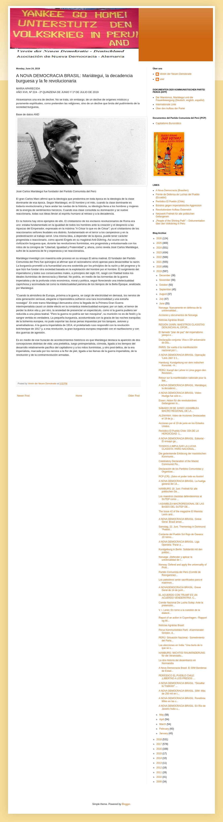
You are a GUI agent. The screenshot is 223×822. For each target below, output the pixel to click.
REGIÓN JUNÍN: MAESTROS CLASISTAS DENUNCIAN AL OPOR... (182, 326)
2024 (160, 247)
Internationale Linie (166, 104)
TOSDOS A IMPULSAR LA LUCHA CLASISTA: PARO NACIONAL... (177, 447)
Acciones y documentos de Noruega (178, 315)
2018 (160, 739)
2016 (160, 748)
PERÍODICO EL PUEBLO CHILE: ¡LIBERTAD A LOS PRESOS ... (177, 677)
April (162, 719)
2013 (160, 763)
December (165, 275)
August (163, 294)
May (162, 714)
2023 (160, 252)
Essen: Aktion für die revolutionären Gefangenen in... (178, 402)
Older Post (134, 395)
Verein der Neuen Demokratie (175, 74)
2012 (160, 767)
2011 (160, 772)
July (161, 299)
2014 (160, 758)
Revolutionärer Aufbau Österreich (173, 209)
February (164, 728)
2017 (160, 744)
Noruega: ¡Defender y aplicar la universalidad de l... (175, 558)
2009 (160, 781)
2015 (160, 753)
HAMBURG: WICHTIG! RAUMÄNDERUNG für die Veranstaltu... (182, 654)
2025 (160, 243)
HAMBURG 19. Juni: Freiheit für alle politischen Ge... (178, 490)
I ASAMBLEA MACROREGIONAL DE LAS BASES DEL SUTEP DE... (181, 505)
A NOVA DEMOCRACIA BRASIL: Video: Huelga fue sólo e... (180, 394)
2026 (160, 238)
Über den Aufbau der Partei (170, 108)
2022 (160, 257)
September (165, 289)
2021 (160, 262)
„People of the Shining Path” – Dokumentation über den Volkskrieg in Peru (180, 222)
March (163, 724)
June (162, 303)
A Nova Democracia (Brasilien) (172, 190)
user (162, 79)
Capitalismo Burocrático (168, 123)
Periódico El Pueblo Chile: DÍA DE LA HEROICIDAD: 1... (179, 432)
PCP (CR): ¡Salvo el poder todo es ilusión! (181, 476)
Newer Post (23, 395)
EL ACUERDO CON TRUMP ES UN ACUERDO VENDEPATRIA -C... (178, 596)
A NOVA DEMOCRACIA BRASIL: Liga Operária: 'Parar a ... (179, 543)
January (164, 733)
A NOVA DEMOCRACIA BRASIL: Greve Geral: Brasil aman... (180, 520)
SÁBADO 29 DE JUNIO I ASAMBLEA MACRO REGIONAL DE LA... (179, 409)
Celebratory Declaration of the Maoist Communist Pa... (178, 462)
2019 (160, 271)
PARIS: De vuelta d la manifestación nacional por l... (178, 349)
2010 (160, 777)
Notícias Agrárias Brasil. (171, 320)
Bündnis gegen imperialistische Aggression (179, 205)
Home (79, 395)
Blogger (126, 804)
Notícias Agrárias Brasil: (171, 625)
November (165, 280)
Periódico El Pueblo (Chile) (170, 201)
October (164, 284)
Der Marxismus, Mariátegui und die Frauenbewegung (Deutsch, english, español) (180, 99)
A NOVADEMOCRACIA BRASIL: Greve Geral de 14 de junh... (180, 589)
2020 (160, 266)
